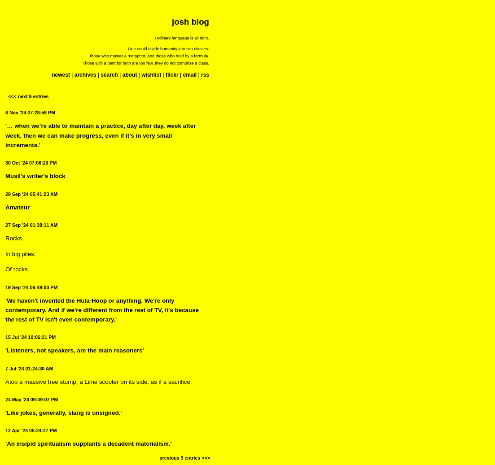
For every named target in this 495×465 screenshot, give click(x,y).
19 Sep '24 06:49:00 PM (31, 287)
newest (61, 75)
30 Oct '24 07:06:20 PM (31, 162)
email (190, 75)
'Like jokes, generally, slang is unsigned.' (63, 412)
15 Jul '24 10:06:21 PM (30, 337)
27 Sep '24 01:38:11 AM (31, 225)
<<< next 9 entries (28, 96)
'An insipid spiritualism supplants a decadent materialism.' (88, 443)
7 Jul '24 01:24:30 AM (29, 368)
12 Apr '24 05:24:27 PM (31, 430)
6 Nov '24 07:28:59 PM (30, 112)
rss (205, 75)
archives (85, 75)
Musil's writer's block (35, 176)
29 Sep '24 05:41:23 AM (31, 194)
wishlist (151, 75)
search (109, 75)
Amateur (17, 207)
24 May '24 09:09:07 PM (31, 399)
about (130, 75)
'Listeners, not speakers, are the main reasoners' (74, 350)
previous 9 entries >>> (184, 458)
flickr (172, 75)
